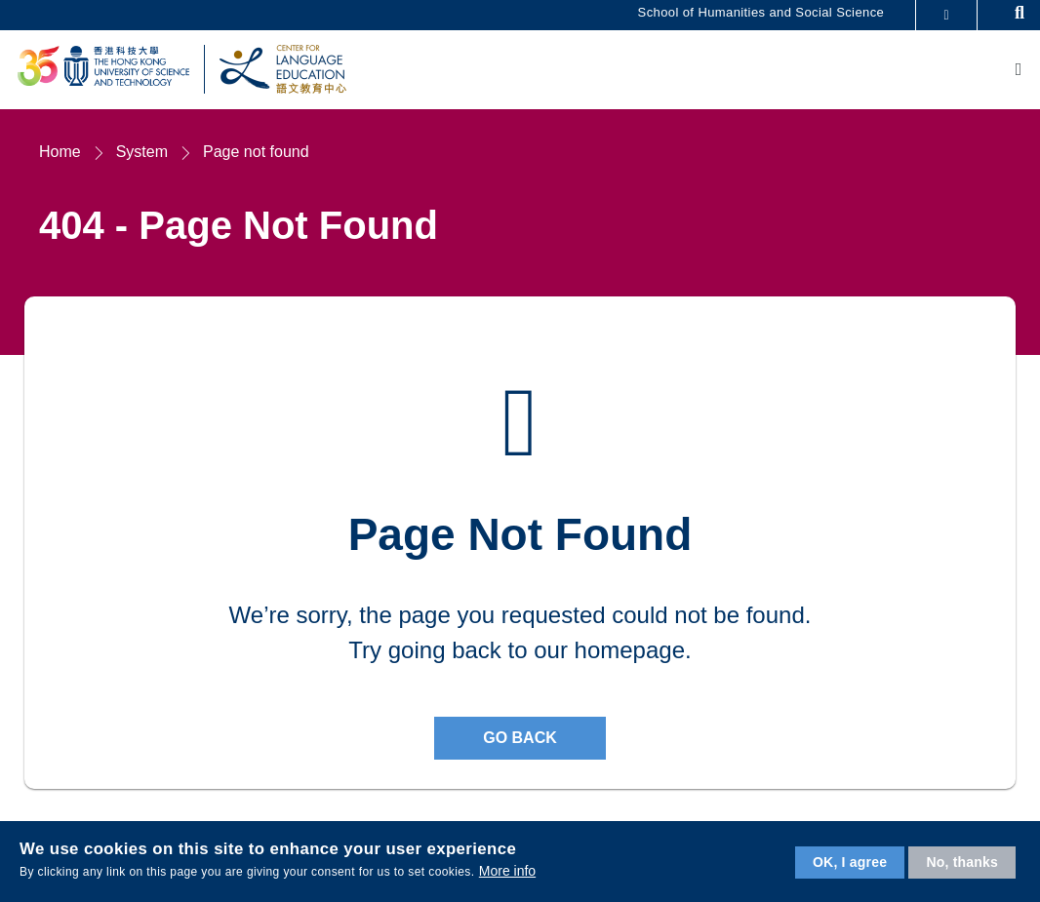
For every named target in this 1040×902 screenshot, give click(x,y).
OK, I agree (850, 862)
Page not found (256, 153)
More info (507, 871)
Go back (520, 739)
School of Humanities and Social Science (761, 12)
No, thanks (962, 862)
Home (60, 153)
